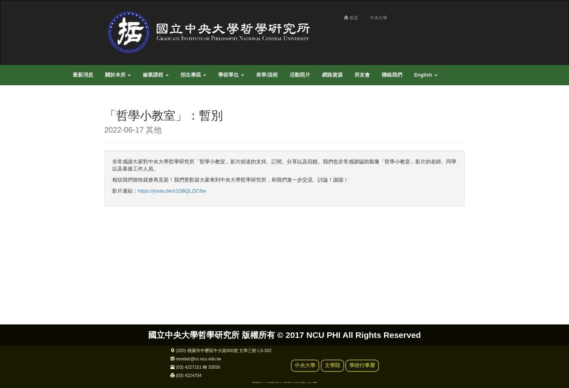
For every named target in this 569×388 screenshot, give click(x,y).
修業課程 (155, 75)
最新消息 (83, 75)
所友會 (362, 75)
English (425, 75)
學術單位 (231, 75)
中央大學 (378, 17)
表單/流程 (267, 75)
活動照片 (300, 75)
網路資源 (332, 75)
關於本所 (118, 75)
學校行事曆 (362, 365)
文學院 (332, 365)
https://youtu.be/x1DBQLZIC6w (172, 191)
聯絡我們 (392, 75)
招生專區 (193, 75)
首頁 (351, 17)
